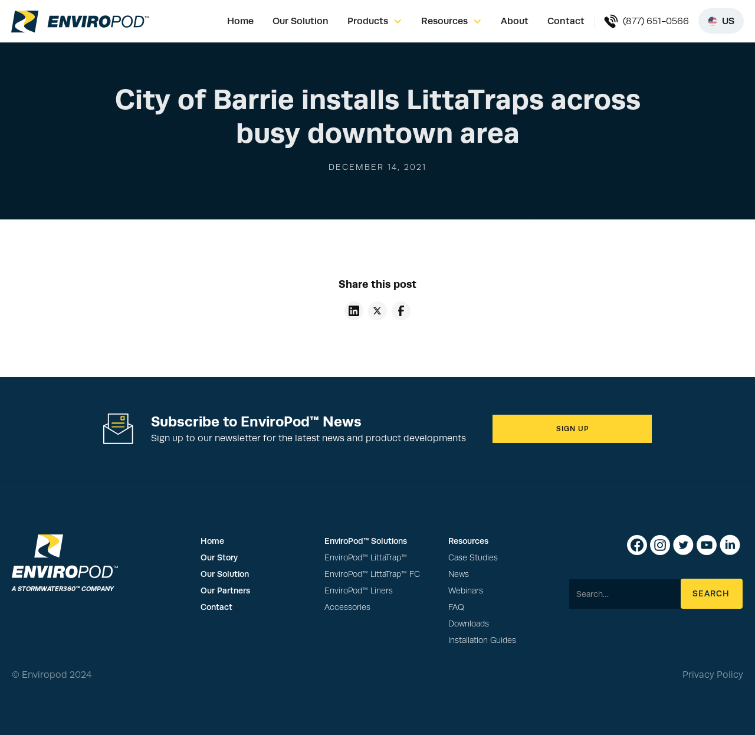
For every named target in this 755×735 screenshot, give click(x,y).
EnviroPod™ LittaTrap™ (365, 557)
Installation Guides (482, 640)
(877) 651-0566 (656, 21)
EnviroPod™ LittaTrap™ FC (372, 574)
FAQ (456, 607)
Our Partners (225, 590)
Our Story (219, 557)
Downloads (468, 623)
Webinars (465, 590)
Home (240, 21)
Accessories (347, 607)
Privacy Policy (712, 675)
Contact (566, 21)
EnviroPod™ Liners (358, 590)
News (458, 574)
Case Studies (473, 557)
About (514, 21)
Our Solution (301, 21)
